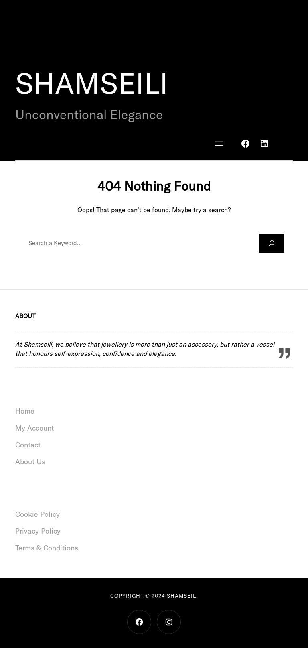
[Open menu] (219, 143)
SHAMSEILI (91, 83)
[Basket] (284, 143)
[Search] (271, 243)
